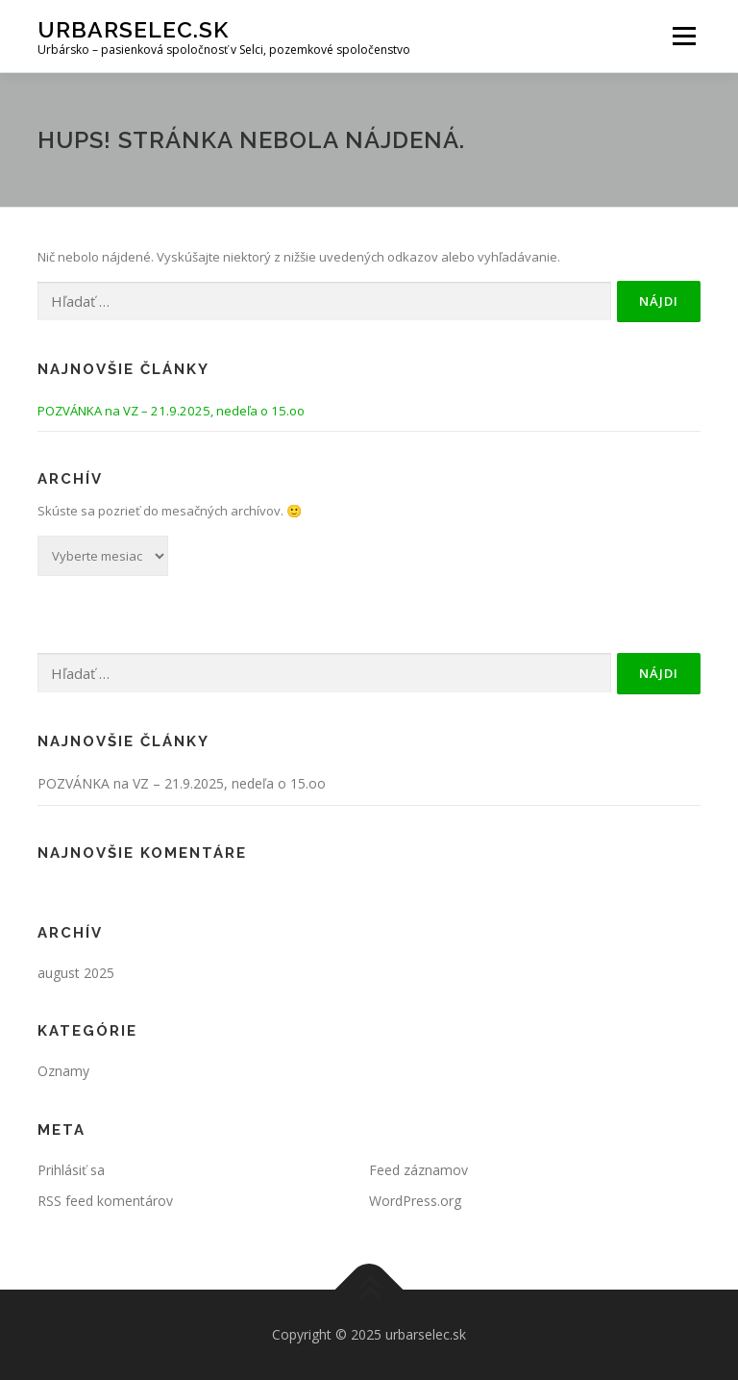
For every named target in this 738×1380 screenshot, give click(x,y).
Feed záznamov (418, 1170)
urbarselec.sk (133, 29)
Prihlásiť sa (71, 1170)
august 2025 (75, 973)
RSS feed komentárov (105, 1201)
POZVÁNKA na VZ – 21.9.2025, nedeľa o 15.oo (171, 410)
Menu (684, 35)
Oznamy (63, 1071)
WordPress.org (415, 1201)
